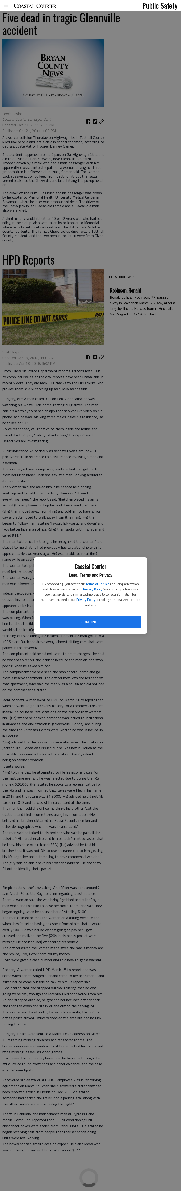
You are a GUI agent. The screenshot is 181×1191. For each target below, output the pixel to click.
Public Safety (159, 5)
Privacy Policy (92, 589)
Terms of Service (97, 583)
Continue (90, 622)
